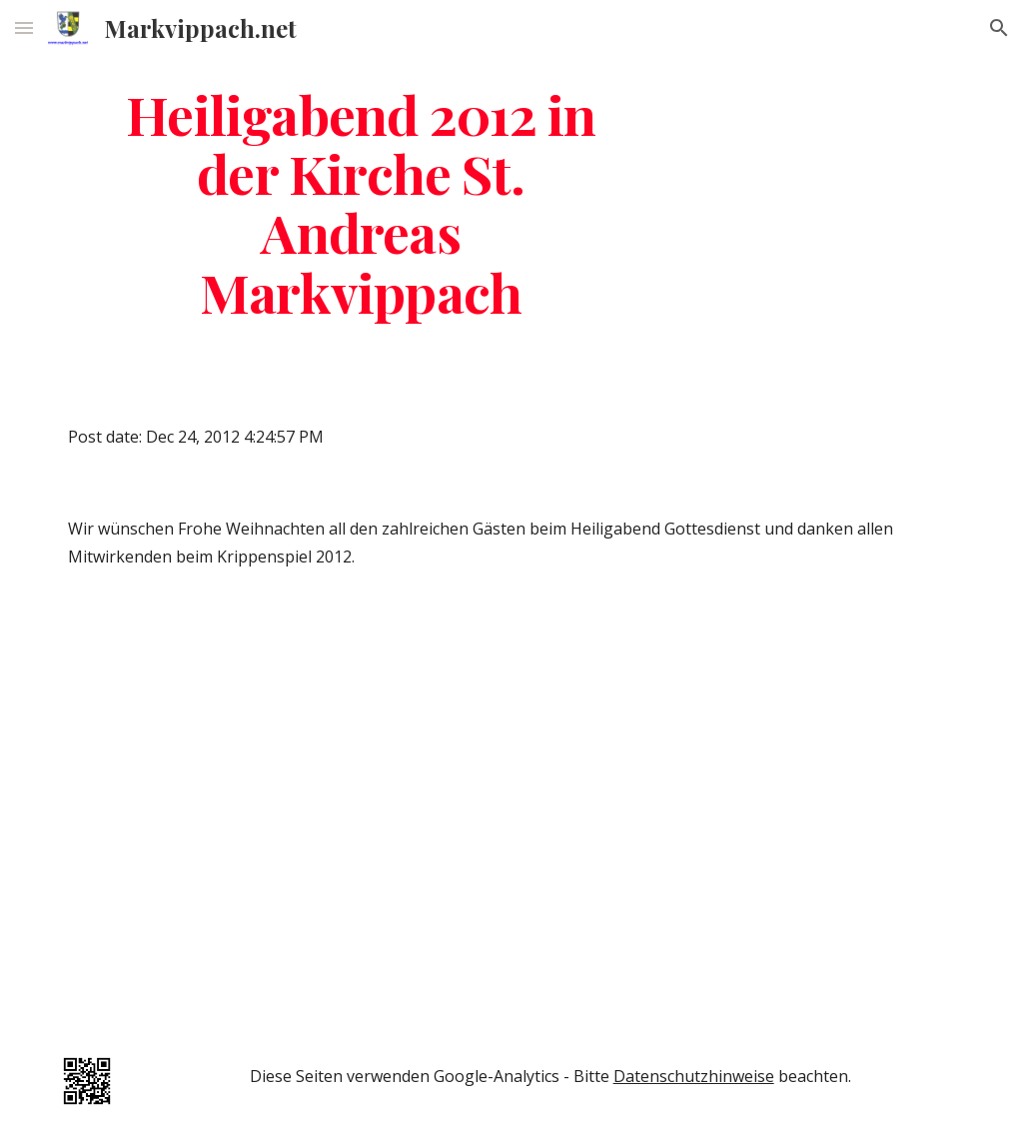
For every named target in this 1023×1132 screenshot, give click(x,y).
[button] (24, 27)
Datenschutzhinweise (693, 1076)
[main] (361, 202)
